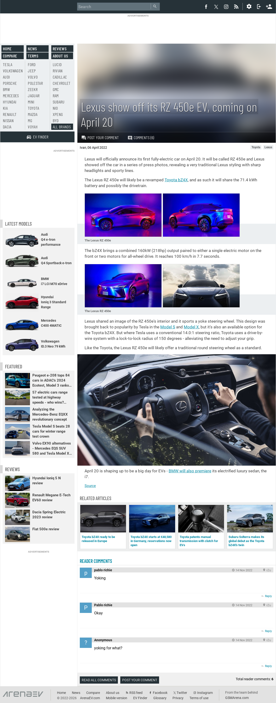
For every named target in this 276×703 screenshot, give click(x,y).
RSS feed (136, 693)
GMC (56, 89)
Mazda (32, 114)
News (32, 48)
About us (60, 55)
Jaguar (34, 95)
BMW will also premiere (190, 471)
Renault (10, 114)
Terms (33, 55)
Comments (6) (140, 137)
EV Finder (140, 698)
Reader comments (96, 561)
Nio (55, 108)
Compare (10, 55)
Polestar (35, 83)
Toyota (33, 108)
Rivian (58, 70)
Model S (167, 327)
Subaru (59, 101)
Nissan (8, 120)
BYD (56, 120)
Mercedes (11, 95)
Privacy (178, 698)
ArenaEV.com (90, 698)
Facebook (160, 693)
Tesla (7, 64)
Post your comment (100, 137)
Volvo (33, 77)
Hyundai (9, 101)
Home (7, 48)
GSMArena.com (237, 698)
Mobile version (116, 698)
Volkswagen (13, 70)
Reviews (60, 48)
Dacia (7, 126)
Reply (268, 596)
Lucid (57, 64)
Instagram (205, 693)
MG (30, 120)
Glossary (160, 698)
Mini (31, 101)
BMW (6, 89)
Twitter (182, 693)
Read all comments (99, 680)
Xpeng (58, 114)
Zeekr (33, 89)
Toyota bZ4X (176, 179)
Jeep (32, 70)
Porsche (10, 83)
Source (90, 486)
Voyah (33, 126)
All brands (62, 126)
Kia (5, 108)
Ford (31, 64)
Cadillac (60, 77)
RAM (56, 95)
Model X (191, 327)
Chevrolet (62, 83)
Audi (6, 77)
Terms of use (199, 698)
